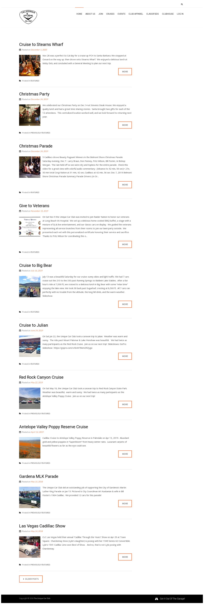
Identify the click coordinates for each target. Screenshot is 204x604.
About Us (90, 14)
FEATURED (35, 80)
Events (121, 14)
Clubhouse (168, 14)
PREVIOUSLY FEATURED (40, 132)
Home (79, 14)
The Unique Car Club (42, 598)
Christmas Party (34, 93)
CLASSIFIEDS (152, 14)
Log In (180, 14)
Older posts (32, 578)
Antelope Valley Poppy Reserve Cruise (54, 426)
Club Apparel (136, 14)
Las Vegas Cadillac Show (43, 525)
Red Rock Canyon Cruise (42, 376)
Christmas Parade (36, 145)
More (125, 71)
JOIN (100, 14)
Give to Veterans (34, 205)
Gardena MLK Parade (39, 476)
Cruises (110, 14)
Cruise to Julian (34, 324)
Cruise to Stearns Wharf (41, 44)
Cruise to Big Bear (36, 265)
